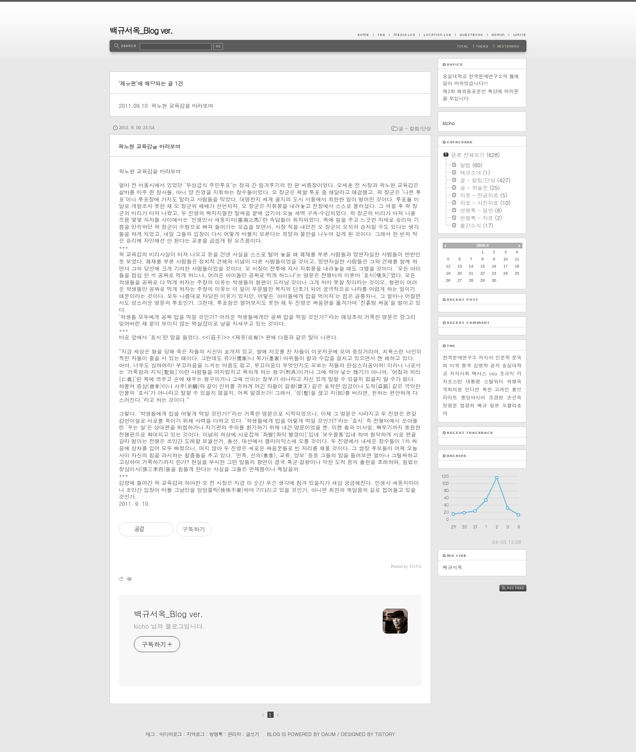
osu (493, 373)
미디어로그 (171, 734)
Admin (498, 34)
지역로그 (195, 734)
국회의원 (452, 389)
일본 (494, 405)
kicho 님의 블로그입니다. (169, 626)
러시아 (486, 357)
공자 (495, 365)
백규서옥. (453, 567)
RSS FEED (519, 588)
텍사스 (479, 373)
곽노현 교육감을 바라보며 (182, 105)
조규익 (507, 373)
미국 (454, 365)
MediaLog (404, 34)
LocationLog (437, 34)
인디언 (472, 389)
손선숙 (514, 397)
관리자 (234, 734)
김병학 (480, 365)
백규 (482, 405)
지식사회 (460, 373)
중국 (466, 365)
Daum (329, 734)
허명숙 (514, 381)
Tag (381, 34)
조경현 (496, 397)
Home (365, 34)
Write (517, 34)
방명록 (216, 734)
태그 (149, 734)
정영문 (450, 405)
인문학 (502, 357)
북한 (487, 389)
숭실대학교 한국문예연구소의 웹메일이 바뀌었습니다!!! (481, 80)
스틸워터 (493, 381)
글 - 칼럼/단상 (415, 128)
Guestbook (471, 34)
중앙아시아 (473, 397)
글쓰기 (252, 734)
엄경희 (467, 405)
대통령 (473, 381)
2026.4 (482, 245)
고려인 (502, 389)
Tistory (385, 734)
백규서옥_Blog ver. (141, 30)
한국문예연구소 (460, 357)
